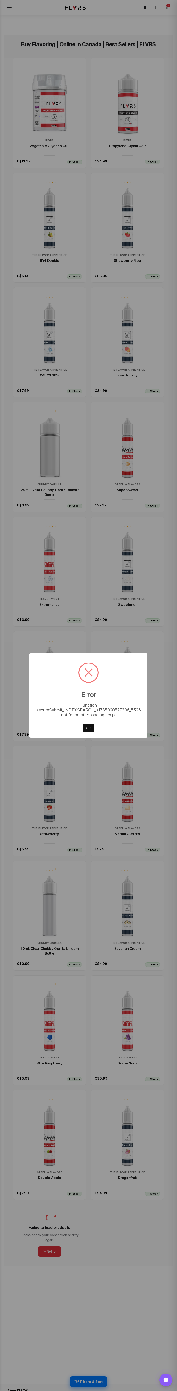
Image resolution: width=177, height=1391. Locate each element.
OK (88, 728)
